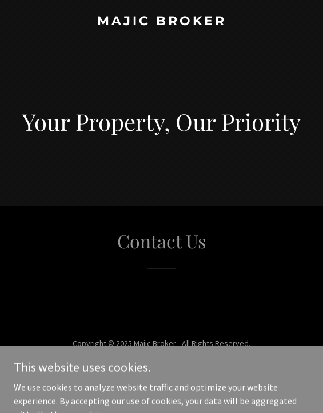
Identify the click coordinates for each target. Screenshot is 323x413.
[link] (161, 21)
